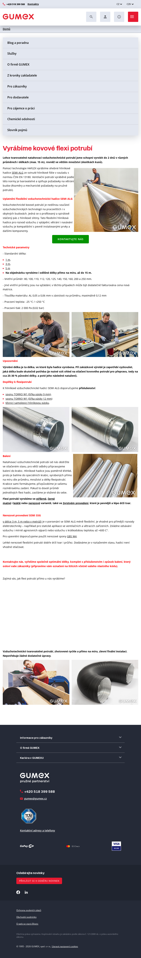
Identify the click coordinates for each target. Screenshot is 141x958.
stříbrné (41, 498)
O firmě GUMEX (18, 64)
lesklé (17, 503)
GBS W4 (72, 536)
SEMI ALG (17, 172)
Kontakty (33, 4)
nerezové (34, 503)
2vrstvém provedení (75, 503)
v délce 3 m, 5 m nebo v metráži (22, 521)
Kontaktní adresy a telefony (37, 830)
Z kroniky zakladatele (22, 75)
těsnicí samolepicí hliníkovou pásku (27, 403)
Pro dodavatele (18, 97)
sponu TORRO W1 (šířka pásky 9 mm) (28, 394)
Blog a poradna (18, 43)
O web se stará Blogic (27, 923)
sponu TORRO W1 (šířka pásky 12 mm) (29, 398)
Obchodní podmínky (26, 917)
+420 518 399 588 (15, 4)
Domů (6, 29)
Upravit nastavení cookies (65, 946)
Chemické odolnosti (21, 119)
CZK (129, 4)
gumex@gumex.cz (35, 798)
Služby (12, 53)
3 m (8, 264)
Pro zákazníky (17, 86)
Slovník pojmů (17, 130)
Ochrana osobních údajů (28, 910)
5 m (8, 268)
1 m (8, 259)
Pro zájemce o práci (21, 108)
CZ (118, 4)
